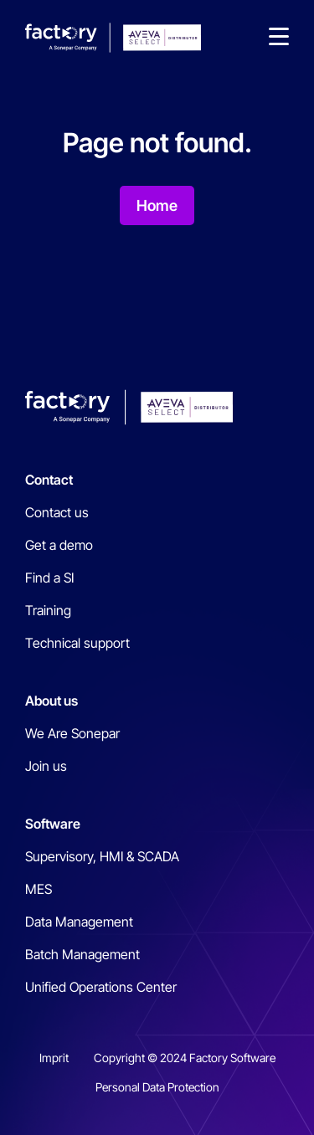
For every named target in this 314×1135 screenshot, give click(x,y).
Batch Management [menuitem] (82, 954)
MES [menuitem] (38, 889)
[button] (279, 38)
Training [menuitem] (48, 610)
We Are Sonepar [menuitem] (72, 733)
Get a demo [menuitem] (59, 545)
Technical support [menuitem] (77, 642)
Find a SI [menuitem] (49, 577)
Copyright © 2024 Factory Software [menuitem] (184, 1057)
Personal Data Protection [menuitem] (157, 1087)
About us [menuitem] (51, 700)
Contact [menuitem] (49, 479)
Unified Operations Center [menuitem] (101, 986)
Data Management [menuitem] (79, 921)
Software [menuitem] (52, 823)
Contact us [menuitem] (57, 512)
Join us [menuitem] (46, 766)
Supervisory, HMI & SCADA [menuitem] (102, 856)
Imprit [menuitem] (54, 1057)
